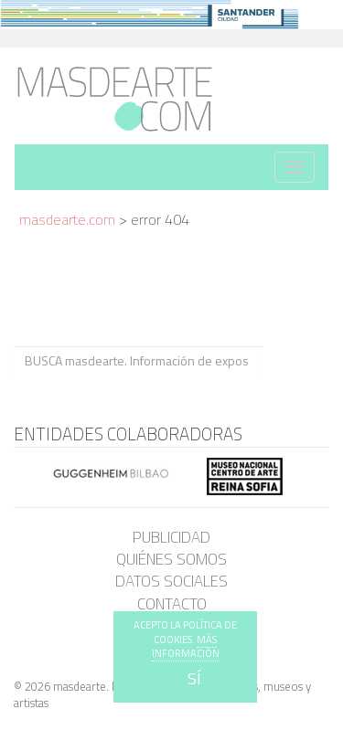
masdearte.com (67, 219)
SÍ (194, 678)
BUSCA (295, 359)
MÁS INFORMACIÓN (186, 646)
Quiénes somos (171, 559)
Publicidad (171, 537)
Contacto (172, 604)
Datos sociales (171, 581)
